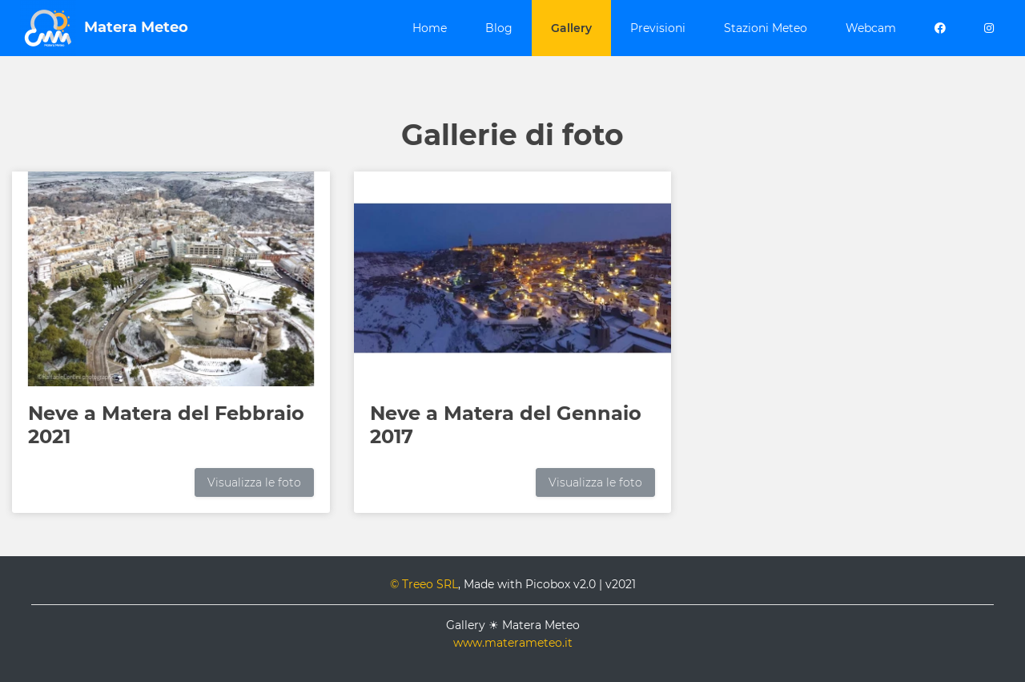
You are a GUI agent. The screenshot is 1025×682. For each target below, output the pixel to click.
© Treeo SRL (424, 584)
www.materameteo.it (513, 643)
